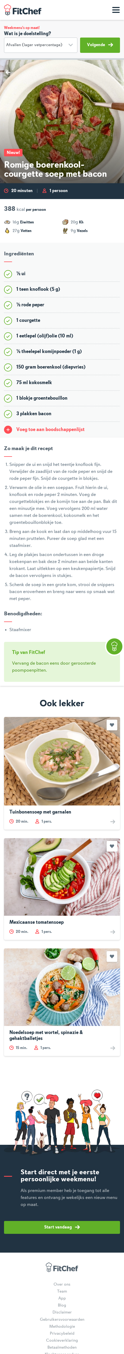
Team (62, 1291)
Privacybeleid (62, 1333)
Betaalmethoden (62, 1347)
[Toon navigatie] (116, 10)
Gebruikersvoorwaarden (62, 1320)
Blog (62, 1305)
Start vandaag (62, 1227)
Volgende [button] (100, 44)
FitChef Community (23, 10)
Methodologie (62, 1326)
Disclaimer (62, 1312)
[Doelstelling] (40, 45)
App (62, 1298)
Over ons (62, 1284)
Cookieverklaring (62, 1340)
